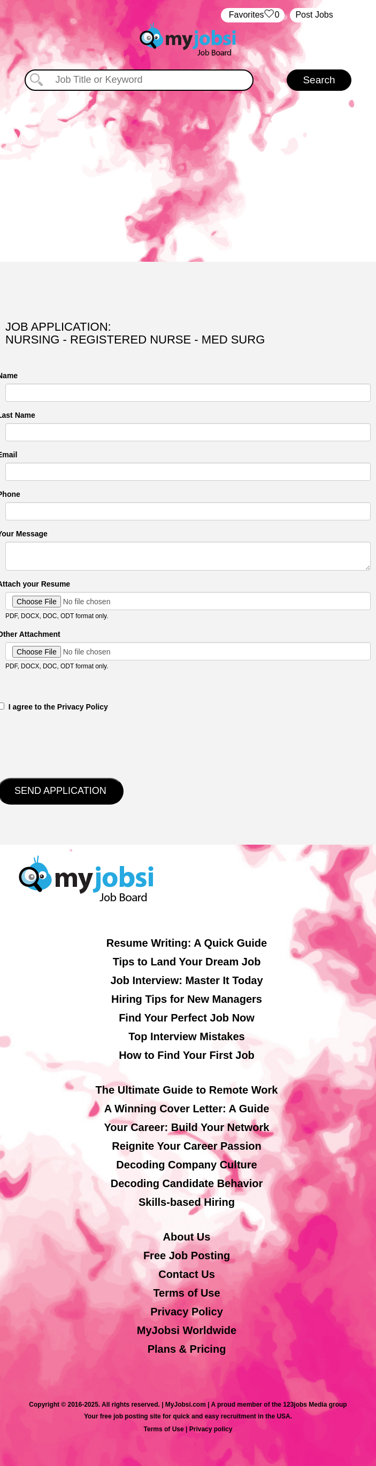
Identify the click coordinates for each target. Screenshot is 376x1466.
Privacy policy (211, 1429)
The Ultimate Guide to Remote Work (187, 1090)
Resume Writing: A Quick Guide (186, 943)
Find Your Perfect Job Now (187, 1018)
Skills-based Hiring (187, 1202)
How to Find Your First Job (187, 1055)
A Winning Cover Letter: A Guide (187, 1108)
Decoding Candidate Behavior (187, 1183)
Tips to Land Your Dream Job (187, 962)
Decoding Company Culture (186, 1165)
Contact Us (186, 1274)
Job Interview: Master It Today (186, 980)
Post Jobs (314, 14)
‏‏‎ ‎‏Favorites (252, 15)
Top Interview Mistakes (186, 1036)
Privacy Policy (186, 1311)
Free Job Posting (186, 1255)
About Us (187, 1237)
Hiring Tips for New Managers (186, 999)
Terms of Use (186, 1293)
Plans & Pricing (187, 1349)
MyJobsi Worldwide (186, 1330)
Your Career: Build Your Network (187, 1127)
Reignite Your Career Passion (186, 1146)
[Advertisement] (188, 171)
